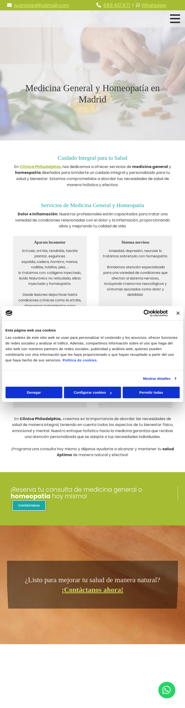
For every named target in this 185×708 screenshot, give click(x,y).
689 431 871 (116, 5)
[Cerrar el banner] (178, 313)
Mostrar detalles (157, 379)
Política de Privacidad (143, 668)
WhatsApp (153, 5)
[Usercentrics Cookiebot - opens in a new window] (147, 313)
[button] (29, 505)
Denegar (34, 392)
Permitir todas (151, 392)
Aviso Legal (134, 662)
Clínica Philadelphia (40, 166)
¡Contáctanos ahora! (92, 588)
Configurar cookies (93, 392)
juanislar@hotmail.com (41, 5)
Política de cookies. (80, 360)
